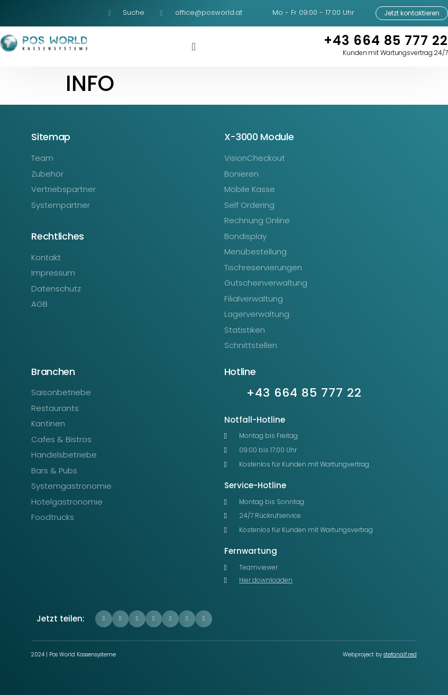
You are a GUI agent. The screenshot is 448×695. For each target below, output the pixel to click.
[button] (103, 618)
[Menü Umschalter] (194, 46)
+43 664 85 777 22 (386, 40)
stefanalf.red (400, 655)
